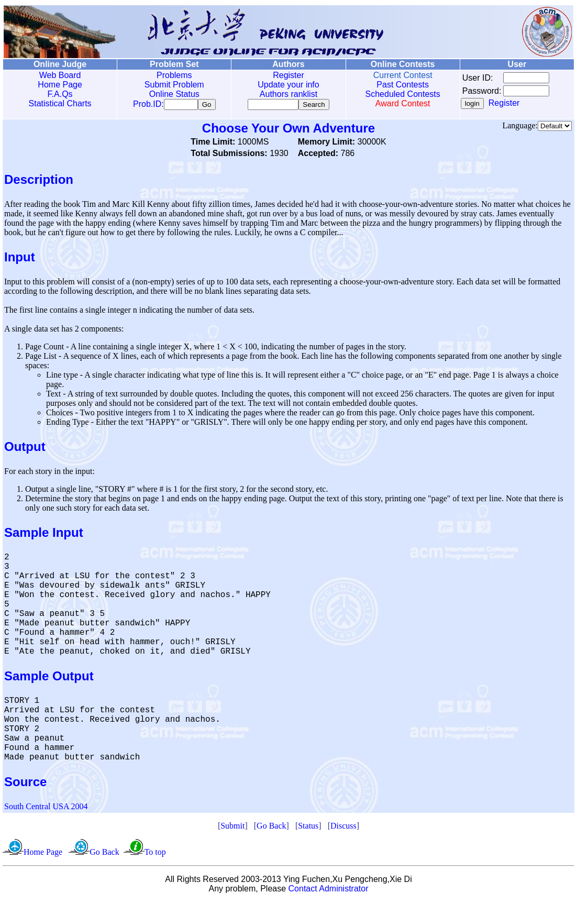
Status (308, 827)
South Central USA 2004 (46, 808)
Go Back (271, 827)
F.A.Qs (60, 94)
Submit (232, 827)
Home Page (60, 84)
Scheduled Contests (402, 94)
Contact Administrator (328, 890)
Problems (174, 75)
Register (288, 75)
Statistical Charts (60, 103)
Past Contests (402, 84)
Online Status (174, 94)
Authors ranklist (288, 94)
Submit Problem (174, 84)
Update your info (288, 84)
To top (155, 854)
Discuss (343, 827)
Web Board (60, 75)
